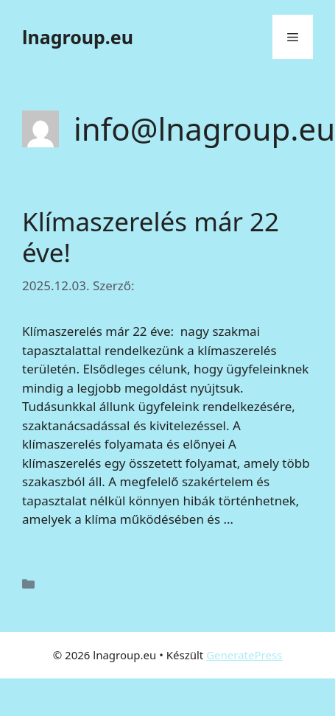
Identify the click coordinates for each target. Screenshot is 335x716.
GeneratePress (244, 654)
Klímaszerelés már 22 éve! (150, 237)
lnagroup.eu (77, 36)
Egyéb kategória (89, 583)
